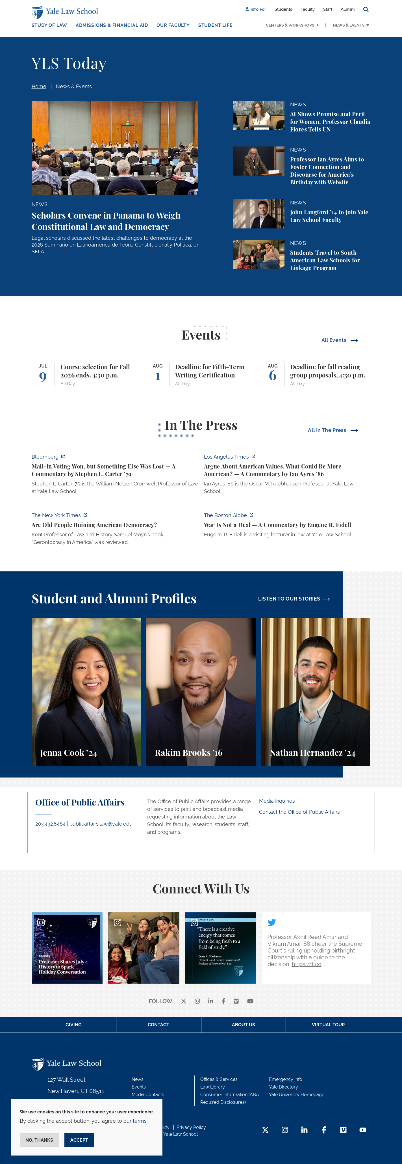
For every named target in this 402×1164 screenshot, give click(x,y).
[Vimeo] (236, 1001)
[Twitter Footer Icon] (265, 1130)
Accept (79, 1140)
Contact (158, 1024)
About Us (243, 1024)
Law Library (212, 1087)
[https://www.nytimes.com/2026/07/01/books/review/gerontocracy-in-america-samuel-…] (115, 530)
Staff (327, 9)
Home (39, 86)
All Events (334, 340)
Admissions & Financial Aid (112, 25)
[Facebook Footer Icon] (323, 1130)
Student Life (215, 25)
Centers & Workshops (290, 25)
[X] (183, 1001)
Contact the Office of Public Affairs (299, 812)
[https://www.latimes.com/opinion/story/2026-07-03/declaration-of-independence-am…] (287, 475)
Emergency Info (285, 1079)
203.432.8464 (50, 824)
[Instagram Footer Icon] (284, 1130)
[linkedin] (210, 1001)
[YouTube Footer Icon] (362, 1130)
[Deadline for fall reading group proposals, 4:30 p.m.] (315, 375)
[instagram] (197, 1001)
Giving (74, 1024)
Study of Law (50, 25)
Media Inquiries (277, 801)
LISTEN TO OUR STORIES (289, 599)
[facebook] (223, 1001)
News (138, 1079)
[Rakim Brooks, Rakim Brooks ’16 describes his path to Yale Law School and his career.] (201, 692)
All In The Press (327, 430)
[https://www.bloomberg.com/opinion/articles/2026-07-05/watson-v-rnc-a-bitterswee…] (115, 475)
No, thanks (39, 1140)
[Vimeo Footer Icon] (343, 1130)
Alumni (348, 9)
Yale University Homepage (296, 1094)
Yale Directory (283, 1087)
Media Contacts (148, 1094)
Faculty (308, 9)
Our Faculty (173, 25)
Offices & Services (219, 1079)
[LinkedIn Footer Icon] (304, 1130)
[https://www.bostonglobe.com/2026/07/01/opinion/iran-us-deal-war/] (287, 526)
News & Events (349, 25)
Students (283, 9)
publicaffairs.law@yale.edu (100, 824)
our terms (135, 1121)
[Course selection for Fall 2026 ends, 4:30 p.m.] (86, 375)
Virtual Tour (328, 1024)
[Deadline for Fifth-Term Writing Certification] (201, 375)
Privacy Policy (191, 1127)
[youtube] (250, 1001)
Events (139, 1087)
